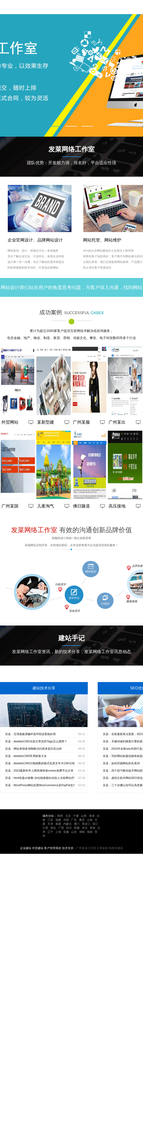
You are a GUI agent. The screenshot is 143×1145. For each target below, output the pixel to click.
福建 (58, 820)
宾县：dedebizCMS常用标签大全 (26, 756)
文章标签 (102, 848)
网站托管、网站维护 (102, 241)
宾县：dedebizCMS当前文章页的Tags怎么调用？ (36, 741)
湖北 (53, 828)
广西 (61, 828)
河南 (66, 820)
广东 (74, 820)
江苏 (50, 820)
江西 (45, 828)
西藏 (77, 828)
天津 (50, 824)
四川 (69, 828)
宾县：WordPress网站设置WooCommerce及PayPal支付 (40, 785)
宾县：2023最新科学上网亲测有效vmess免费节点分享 (39, 770)
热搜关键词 (116, 848)
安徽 (66, 832)
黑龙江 (86, 824)
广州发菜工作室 (86, 848)
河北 (85, 828)
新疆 (58, 824)
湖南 (82, 832)
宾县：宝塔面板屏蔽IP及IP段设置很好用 (30, 734)
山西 (84, 816)
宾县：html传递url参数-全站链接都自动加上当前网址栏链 (41, 778)
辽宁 (50, 832)
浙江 (95, 824)
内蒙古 (67, 824)
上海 (58, 832)
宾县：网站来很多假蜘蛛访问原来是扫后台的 (33, 748)
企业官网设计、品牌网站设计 (35, 241)
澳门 (77, 824)
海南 (90, 832)
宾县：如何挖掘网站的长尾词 (121, 763)
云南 (90, 820)
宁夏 (76, 816)
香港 (92, 816)
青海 (92, 828)
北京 (68, 816)
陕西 (60, 816)
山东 (74, 832)
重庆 (82, 820)
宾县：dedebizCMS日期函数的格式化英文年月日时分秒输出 (43, 763)
